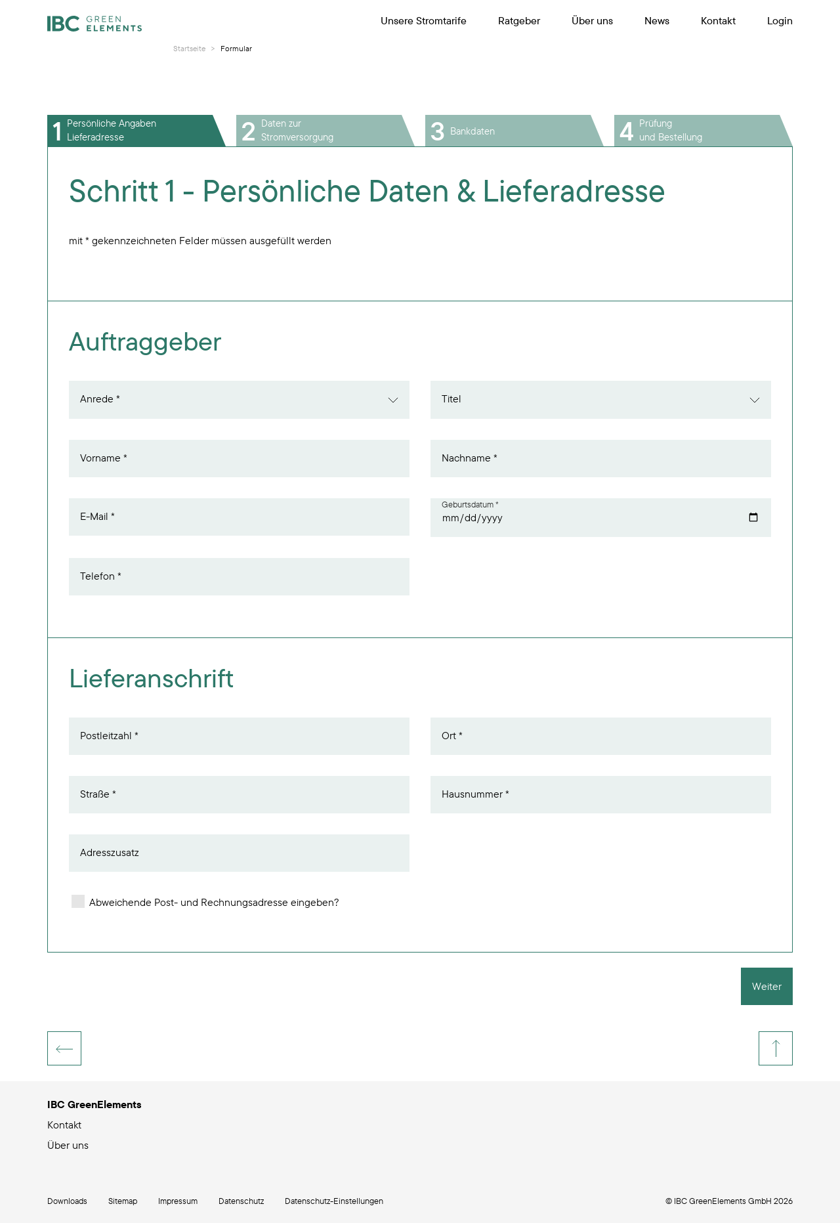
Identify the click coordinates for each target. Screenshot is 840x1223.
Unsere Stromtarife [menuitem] (424, 20)
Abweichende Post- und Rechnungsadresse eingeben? (205, 902)
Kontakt (64, 1124)
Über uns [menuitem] (592, 20)
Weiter (767, 986)
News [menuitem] (656, 20)
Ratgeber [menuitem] (519, 20)
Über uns (68, 1144)
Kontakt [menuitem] (718, 20)
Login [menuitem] (780, 20)
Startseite (189, 48)
